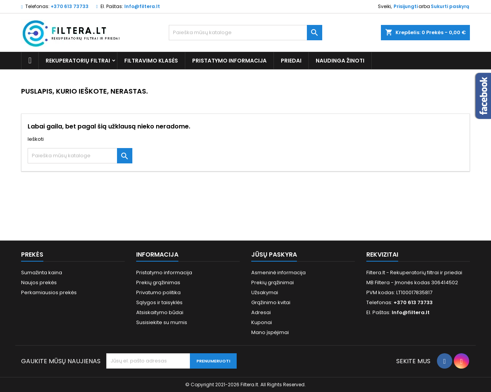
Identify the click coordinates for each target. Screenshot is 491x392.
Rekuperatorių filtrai (78, 60)
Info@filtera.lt (142, 6)
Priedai (291, 60)
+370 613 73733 (70, 6)
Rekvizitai (382, 254)
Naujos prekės (39, 282)
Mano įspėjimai (270, 332)
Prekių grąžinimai (272, 282)
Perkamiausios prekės (49, 292)
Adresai (261, 312)
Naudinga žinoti (340, 60)
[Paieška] (245, 32)
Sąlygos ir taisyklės (159, 302)
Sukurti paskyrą (450, 6)
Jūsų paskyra (274, 254)
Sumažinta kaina (41, 272)
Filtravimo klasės (151, 60)
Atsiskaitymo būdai (159, 312)
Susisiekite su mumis (161, 322)
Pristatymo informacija (229, 60)
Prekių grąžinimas (158, 282)
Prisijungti (406, 6)
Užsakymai (264, 292)
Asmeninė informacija (278, 272)
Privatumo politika (158, 292)
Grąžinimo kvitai (270, 302)
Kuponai (261, 322)
